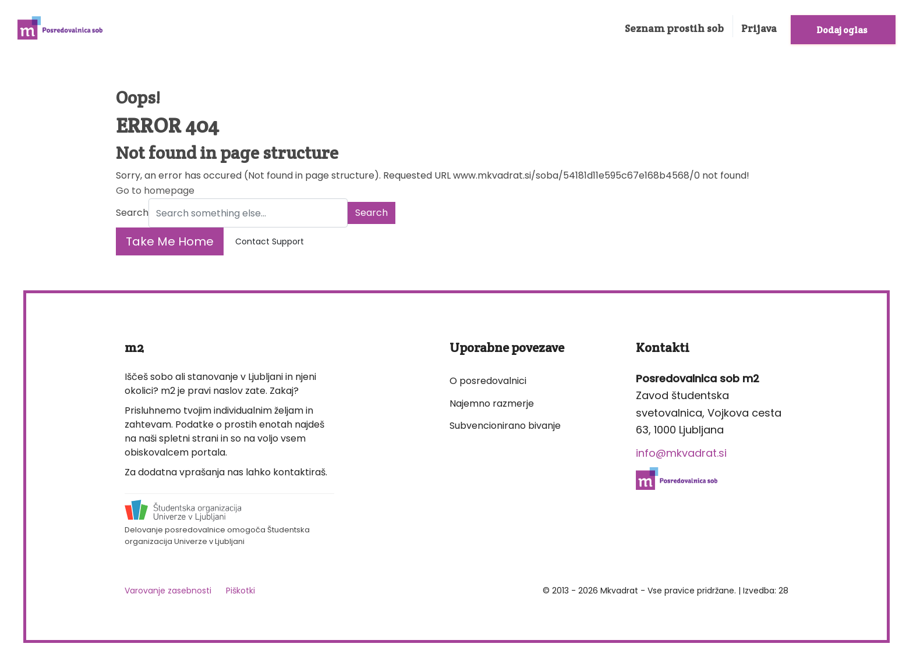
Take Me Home (170, 241)
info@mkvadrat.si (681, 453)
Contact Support (269, 241)
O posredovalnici (488, 380)
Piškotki (240, 590)
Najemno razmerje (492, 403)
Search (132, 212)
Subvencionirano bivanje (505, 425)
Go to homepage (155, 190)
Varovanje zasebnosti (168, 590)
